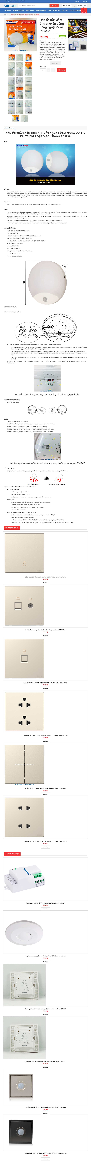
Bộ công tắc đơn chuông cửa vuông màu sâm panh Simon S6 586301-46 (45, 577)
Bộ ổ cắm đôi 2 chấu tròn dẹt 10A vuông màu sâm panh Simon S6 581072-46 (45, 841)
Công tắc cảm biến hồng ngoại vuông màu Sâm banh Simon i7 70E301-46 (45, 1107)
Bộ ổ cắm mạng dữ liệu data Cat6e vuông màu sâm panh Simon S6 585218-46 (45, 682)
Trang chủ (6, 14)
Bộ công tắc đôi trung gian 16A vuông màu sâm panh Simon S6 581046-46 (45, 788)
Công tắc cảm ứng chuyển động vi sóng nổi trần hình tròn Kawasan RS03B (45, 956)
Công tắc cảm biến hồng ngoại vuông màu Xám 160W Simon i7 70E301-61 (45, 1153)
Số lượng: (43, 66)
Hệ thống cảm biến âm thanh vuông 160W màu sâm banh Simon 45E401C (45, 1009)
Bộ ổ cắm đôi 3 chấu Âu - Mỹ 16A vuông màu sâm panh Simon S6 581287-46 (45, 735)
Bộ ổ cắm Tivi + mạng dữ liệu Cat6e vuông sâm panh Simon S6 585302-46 (45, 630)
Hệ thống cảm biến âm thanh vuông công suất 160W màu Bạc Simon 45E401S (45, 1061)
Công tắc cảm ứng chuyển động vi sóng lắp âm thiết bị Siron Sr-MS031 (45, 903)
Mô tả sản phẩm (9, 128)
